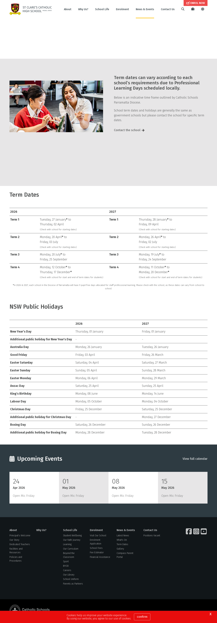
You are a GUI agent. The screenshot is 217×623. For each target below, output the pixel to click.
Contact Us (168, 9)
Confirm (142, 617)
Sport (66, 561)
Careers (67, 570)
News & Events (145, 9)
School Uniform (71, 579)
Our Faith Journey (71, 540)
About (67, 9)
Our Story (14, 540)
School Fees (96, 548)
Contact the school (127, 131)
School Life (102, 9)
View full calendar (195, 459)
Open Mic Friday (23, 496)
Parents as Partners (73, 584)
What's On (122, 540)
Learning (67, 544)
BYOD (66, 566)
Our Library (68, 575)
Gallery (120, 549)
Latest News (123, 535)
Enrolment (122, 9)
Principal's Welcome (19, 535)
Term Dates (122, 544)
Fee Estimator (97, 553)
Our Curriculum (70, 549)
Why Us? (83, 9)
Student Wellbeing (72, 535)
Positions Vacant (151, 535)
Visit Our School (98, 535)
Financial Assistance (100, 557)
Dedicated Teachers (19, 544)
